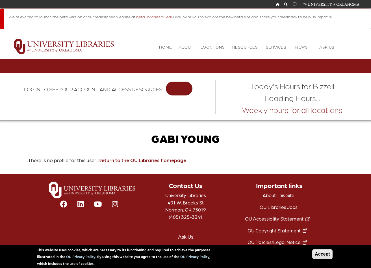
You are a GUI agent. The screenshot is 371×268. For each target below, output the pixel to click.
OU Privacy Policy (194, 258)
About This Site (278, 195)
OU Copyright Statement (278, 230)
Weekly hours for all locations (292, 109)
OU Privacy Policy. (81, 258)
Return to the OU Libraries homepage (142, 160)
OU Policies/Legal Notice (278, 242)
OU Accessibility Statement (278, 218)
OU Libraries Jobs (279, 207)
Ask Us (185, 236)
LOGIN (179, 88)
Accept (322, 255)
